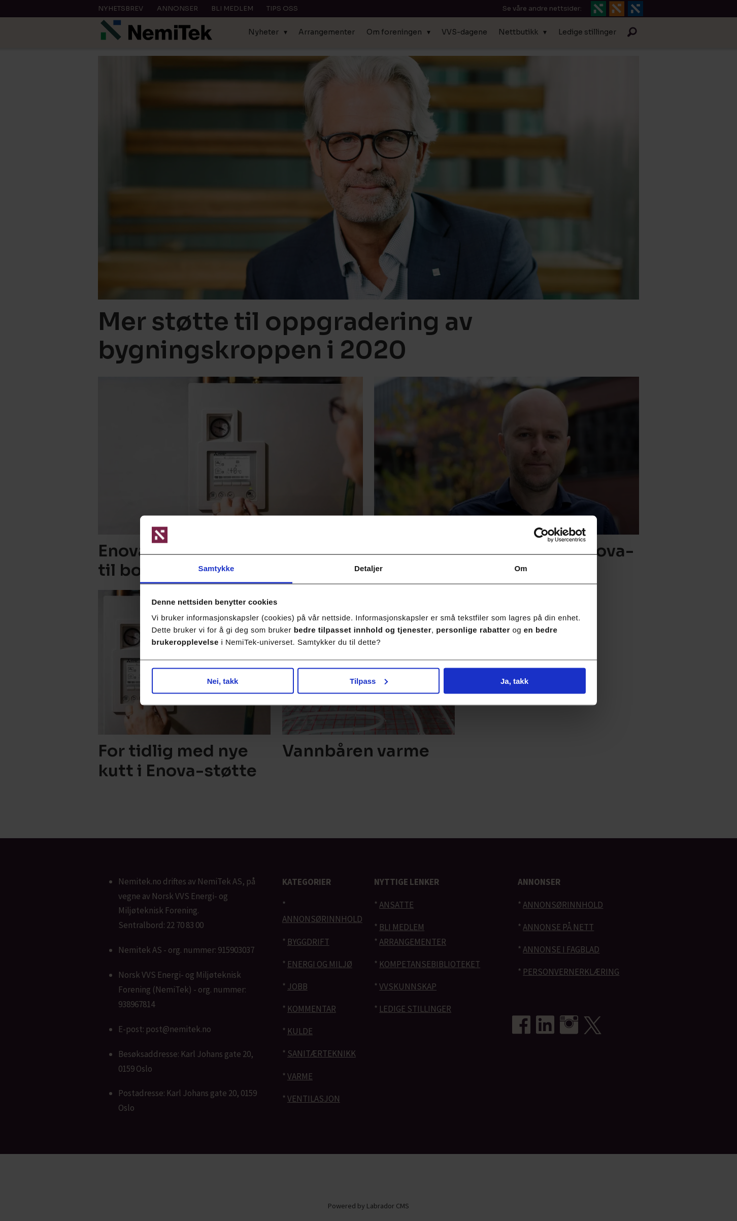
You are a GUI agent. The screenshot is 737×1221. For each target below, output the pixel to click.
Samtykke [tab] (216, 568)
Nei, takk (223, 680)
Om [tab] (520, 568)
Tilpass (369, 680)
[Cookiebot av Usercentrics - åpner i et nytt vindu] (541, 535)
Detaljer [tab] (368, 568)
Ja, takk (514, 680)
